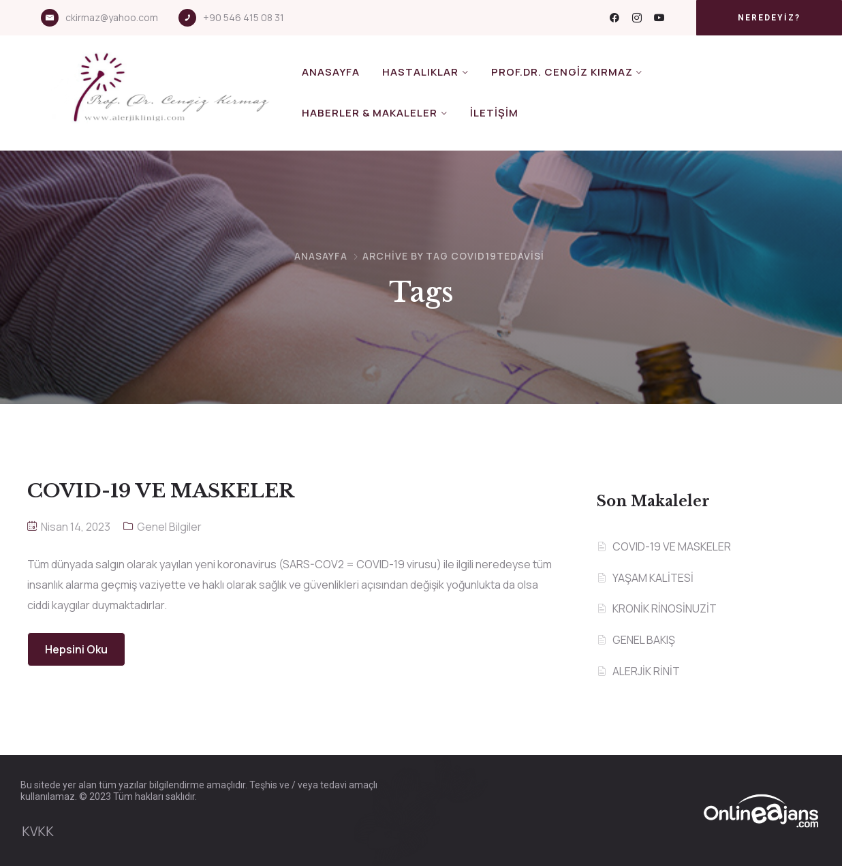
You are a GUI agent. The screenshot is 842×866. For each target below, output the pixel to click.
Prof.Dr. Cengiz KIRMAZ (562, 72)
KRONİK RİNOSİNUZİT (664, 608)
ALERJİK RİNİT (646, 671)
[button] (769, 17)
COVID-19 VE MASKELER (671, 546)
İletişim (494, 113)
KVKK (38, 831)
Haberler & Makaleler (369, 113)
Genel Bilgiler (169, 526)
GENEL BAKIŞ (643, 639)
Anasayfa (331, 72)
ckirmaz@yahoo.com (111, 17)
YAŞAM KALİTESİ (652, 577)
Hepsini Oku (76, 649)
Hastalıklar (420, 72)
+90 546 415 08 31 (243, 17)
